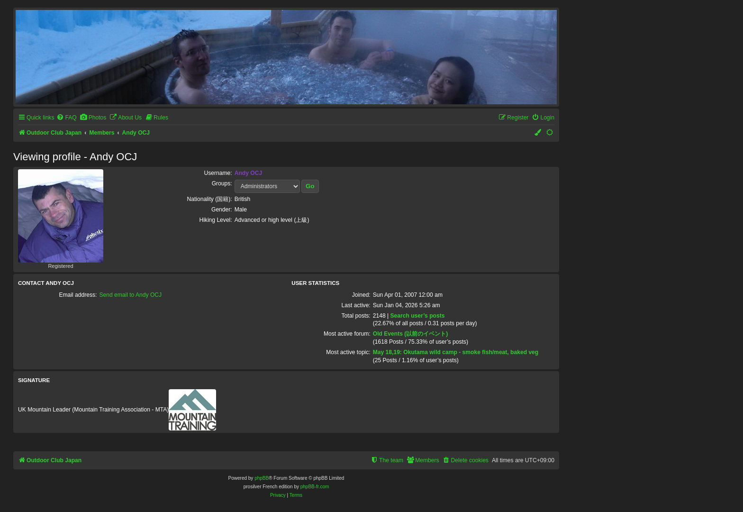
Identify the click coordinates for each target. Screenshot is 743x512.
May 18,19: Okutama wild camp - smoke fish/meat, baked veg (456, 352)
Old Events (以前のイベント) (410, 333)
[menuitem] (66, 117)
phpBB (261, 478)
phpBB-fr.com (314, 486)
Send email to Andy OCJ (130, 295)
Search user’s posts (417, 315)
